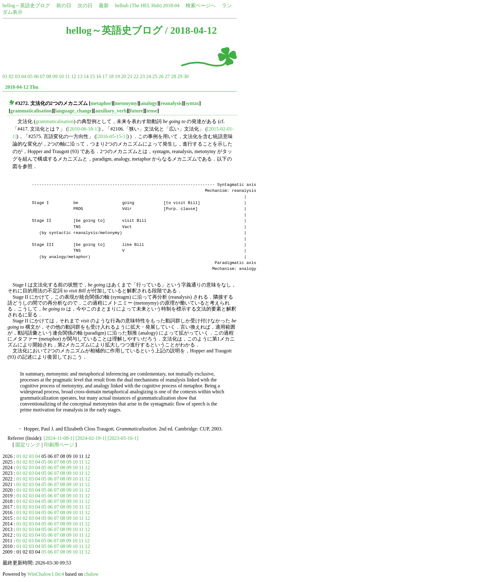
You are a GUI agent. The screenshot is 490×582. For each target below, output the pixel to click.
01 (5, 76)
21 (129, 76)
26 (160, 76)
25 (154, 76)
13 (79, 76)
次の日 (85, 5)
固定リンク (27, 444)
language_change (73, 110)
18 (110, 76)
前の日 (63, 5)
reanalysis (171, 103)
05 (30, 76)
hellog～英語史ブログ (26, 5)
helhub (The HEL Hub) (138, 5)
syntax (192, 103)
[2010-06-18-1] (83, 129)
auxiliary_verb (110, 110)
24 (148, 76)
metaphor (101, 103)
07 (42, 76)
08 (48, 76)
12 (73, 76)
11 (67, 76)
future (136, 110)
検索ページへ (201, 5)
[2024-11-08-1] (59, 438)
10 (61, 76)
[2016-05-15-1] (111, 136)
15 (92, 76)
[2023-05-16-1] (123, 438)
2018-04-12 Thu (21, 87)
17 (104, 76)
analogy (149, 103)
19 (117, 76)
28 (173, 76)
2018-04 (171, 5)
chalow (91, 574)
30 (185, 76)
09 (55, 76)
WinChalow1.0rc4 (46, 574)
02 (11, 76)
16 (98, 76)
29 (179, 76)
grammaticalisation (31, 110)
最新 (104, 5)
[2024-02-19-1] (91, 438)
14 (85, 76)
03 (17, 76)
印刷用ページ (59, 444)
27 (167, 76)
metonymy (126, 103)
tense (152, 110)
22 (135, 76)
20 (123, 76)
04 (23, 76)
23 (142, 76)
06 (36, 76)
